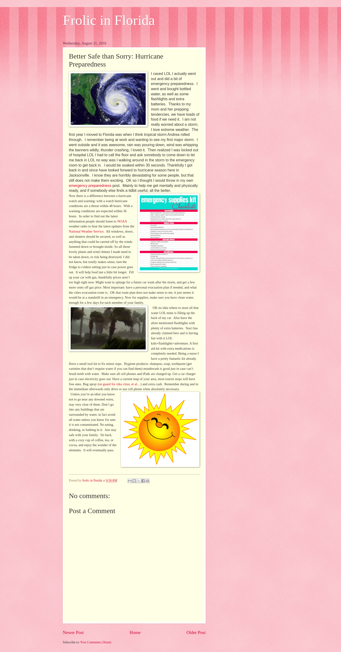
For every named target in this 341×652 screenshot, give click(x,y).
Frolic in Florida (109, 20)
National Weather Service (86, 231)
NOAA (122, 221)
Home (135, 632)
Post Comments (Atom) (96, 642)
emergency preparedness (90, 186)
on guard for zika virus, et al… (120, 384)
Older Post (196, 632)
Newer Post (73, 632)
